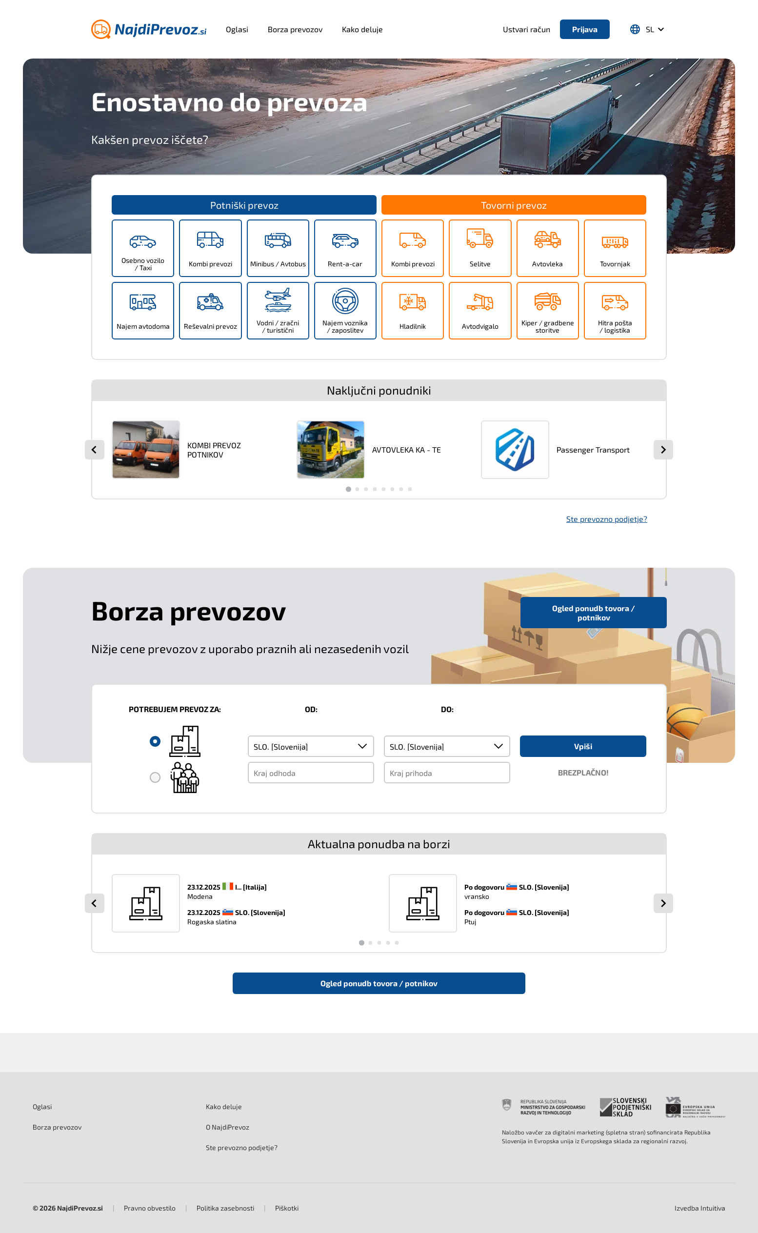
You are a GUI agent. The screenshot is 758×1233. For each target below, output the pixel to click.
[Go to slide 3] (366, 489)
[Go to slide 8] (410, 489)
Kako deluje (362, 29)
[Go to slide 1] (348, 489)
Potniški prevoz (244, 205)
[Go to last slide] (94, 449)
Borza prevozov (295, 29)
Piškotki (287, 1208)
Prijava (585, 29)
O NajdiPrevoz (227, 1127)
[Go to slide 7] (401, 489)
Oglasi (237, 29)
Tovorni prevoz (514, 205)
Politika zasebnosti (225, 1208)
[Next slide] (663, 449)
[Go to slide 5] (383, 489)
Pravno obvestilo (150, 1208)
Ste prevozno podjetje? (606, 518)
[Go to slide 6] (392, 489)
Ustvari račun (526, 29)
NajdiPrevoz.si (80, 1208)
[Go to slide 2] (357, 489)
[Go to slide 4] (375, 489)
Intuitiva (700, 1208)
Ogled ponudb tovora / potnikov (593, 612)
